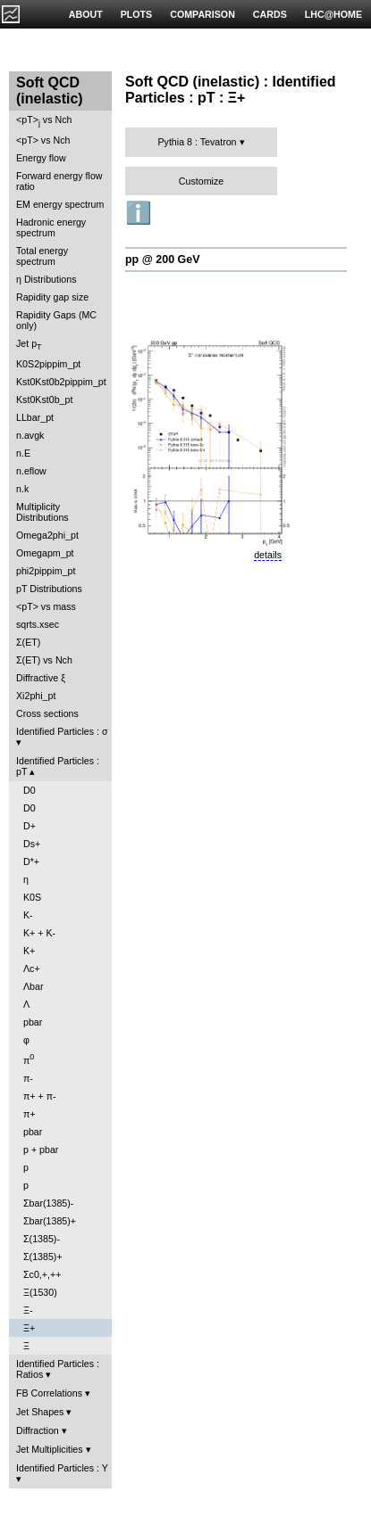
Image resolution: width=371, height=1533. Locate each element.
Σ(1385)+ (43, 1256)
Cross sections (47, 713)
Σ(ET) (28, 642)
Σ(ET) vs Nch (44, 660)
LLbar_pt (35, 417)
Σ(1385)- (41, 1238)
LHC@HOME (333, 14)
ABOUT (86, 14)
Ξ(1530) (40, 1292)
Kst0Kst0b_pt (44, 399)
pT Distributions (49, 588)
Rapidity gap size (52, 297)
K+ (29, 950)
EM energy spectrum (60, 204)
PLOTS (137, 14)
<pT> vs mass (46, 606)
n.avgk (30, 435)
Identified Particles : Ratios (57, 1369)
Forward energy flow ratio (59, 181)
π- (28, 1078)
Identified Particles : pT (57, 766)
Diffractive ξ (40, 677)
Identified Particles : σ (62, 731)
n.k (22, 488)
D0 (29, 790)
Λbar (33, 986)
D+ (29, 825)
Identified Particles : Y (62, 1468)
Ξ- (27, 1310)
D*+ (31, 861)
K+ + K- (39, 932)
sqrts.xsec (37, 624)
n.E (23, 453)
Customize (201, 181)
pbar (32, 1022)
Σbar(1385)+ (49, 1221)
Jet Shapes (39, 1411)
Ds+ (31, 843)
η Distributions (46, 279)
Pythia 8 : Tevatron (196, 141)
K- (28, 915)
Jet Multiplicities (49, 1449)
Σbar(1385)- (48, 1203)
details (268, 554)
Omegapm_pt (45, 553)
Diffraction (37, 1430)
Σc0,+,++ (42, 1274)
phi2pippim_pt (45, 570)
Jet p (29, 344)
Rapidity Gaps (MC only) (56, 320)
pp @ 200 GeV (162, 259)
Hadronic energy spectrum (51, 227)
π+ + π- (39, 1096)
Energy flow (41, 157)
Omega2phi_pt (47, 535)
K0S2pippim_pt (48, 364)
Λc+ (31, 968)
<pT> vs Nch (44, 121)
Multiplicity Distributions (42, 512)
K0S (32, 897)
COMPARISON (202, 14)
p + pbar (40, 1149)
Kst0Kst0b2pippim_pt (61, 381)
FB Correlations (49, 1393)
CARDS (270, 14)
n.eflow (31, 471)
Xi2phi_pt (35, 695)
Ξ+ (29, 1328)
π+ (29, 1114)
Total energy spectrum (42, 256)
